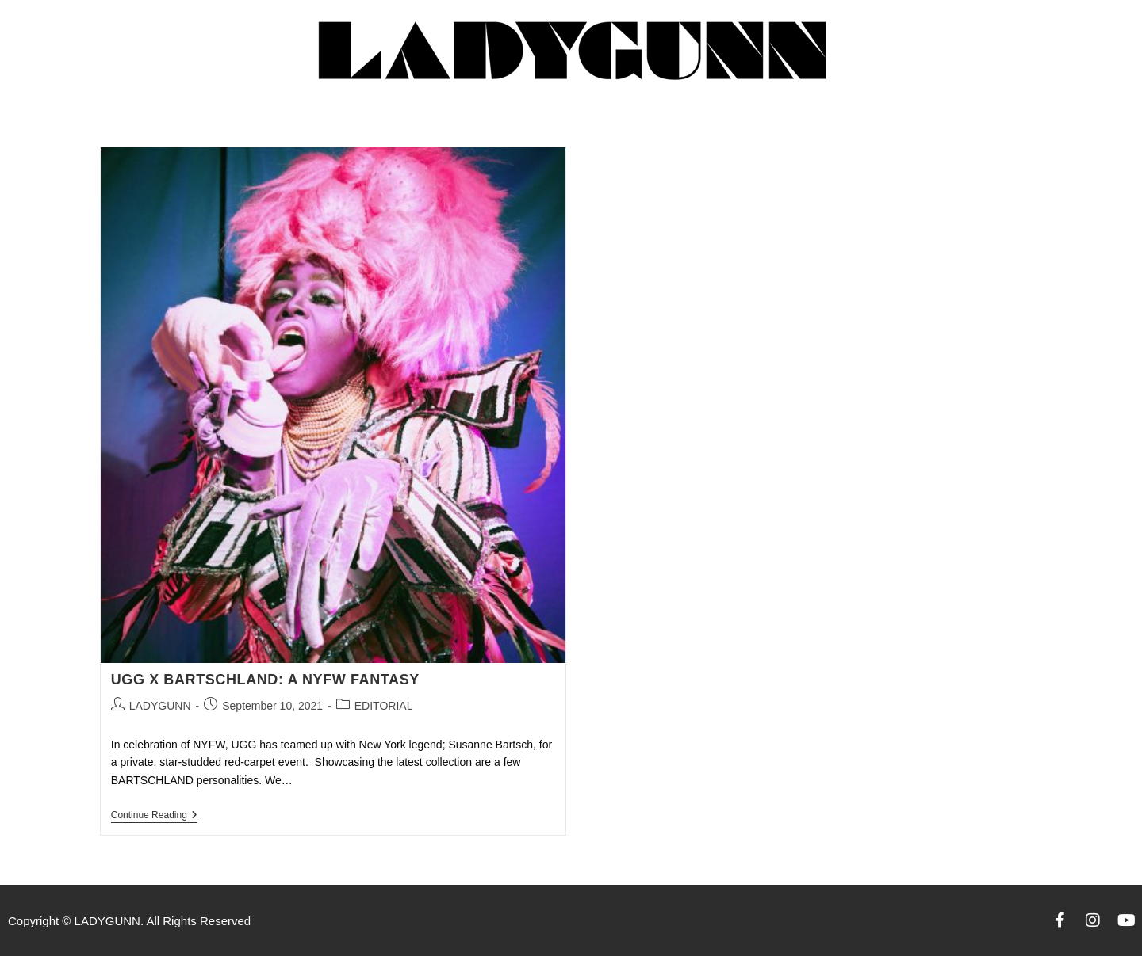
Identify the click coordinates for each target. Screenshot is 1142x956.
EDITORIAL (383, 705)
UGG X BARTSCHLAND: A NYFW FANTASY (265, 679)
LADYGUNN (160, 705)
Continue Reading (154, 815)
